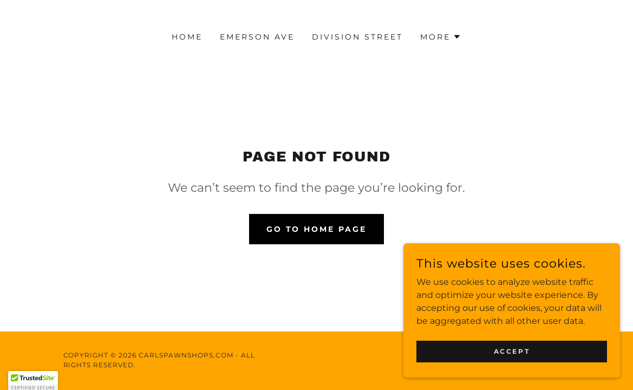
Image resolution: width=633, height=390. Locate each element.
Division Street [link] (357, 37)
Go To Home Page (316, 229)
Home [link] (187, 37)
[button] (440, 36)
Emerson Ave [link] (257, 37)
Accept (512, 373)
